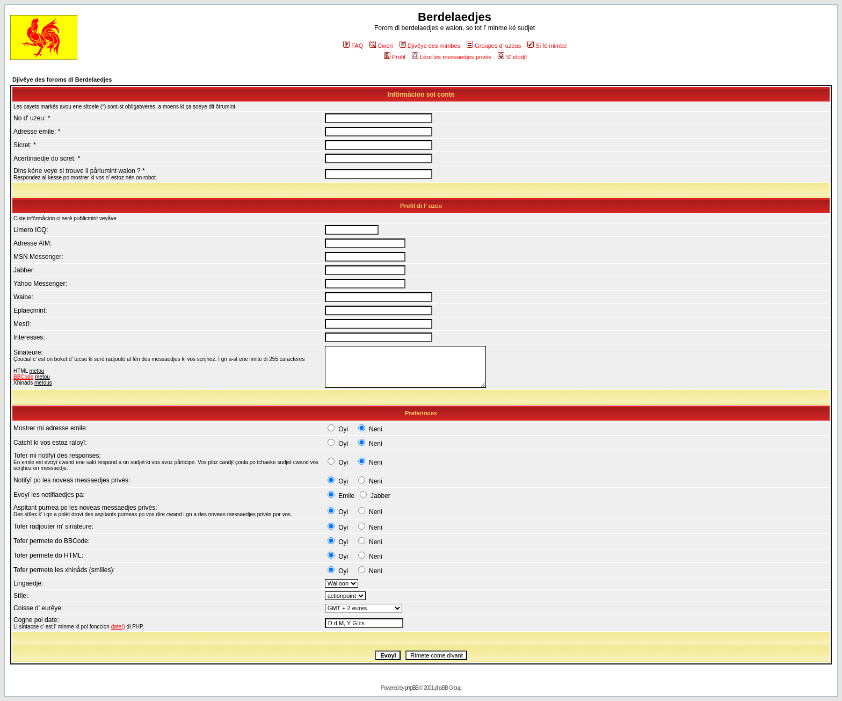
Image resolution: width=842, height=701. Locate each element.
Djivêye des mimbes (430, 45)
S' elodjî (512, 57)
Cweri (381, 45)
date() (118, 627)
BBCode (23, 377)
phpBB (411, 688)
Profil (394, 57)
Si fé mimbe (547, 45)
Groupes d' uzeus (494, 45)
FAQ (353, 45)
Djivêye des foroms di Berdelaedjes (62, 79)
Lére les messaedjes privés (451, 57)
